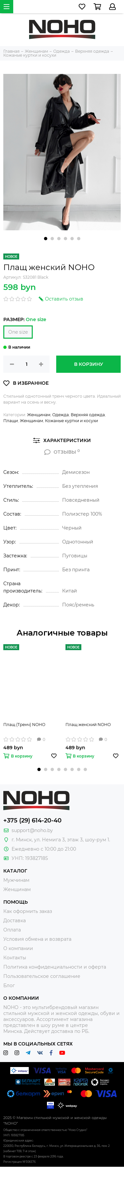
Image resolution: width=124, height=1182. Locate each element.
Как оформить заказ (27, 911)
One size (18, 332)
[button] (45, 238)
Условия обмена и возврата (37, 939)
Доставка (14, 921)
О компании (18, 948)
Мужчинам (16, 880)
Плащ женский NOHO (88, 724)
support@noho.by (32, 830)
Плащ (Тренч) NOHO (24, 724)
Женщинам (38, 414)
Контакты (14, 958)
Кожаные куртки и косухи (71, 420)
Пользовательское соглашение (41, 976)
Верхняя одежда (88, 414)
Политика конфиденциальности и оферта (54, 967)
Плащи (10, 420)
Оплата (12, 930)
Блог (9, 985)
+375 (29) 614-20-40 (32, 820)
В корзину (88, 364)
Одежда (60, 414)
